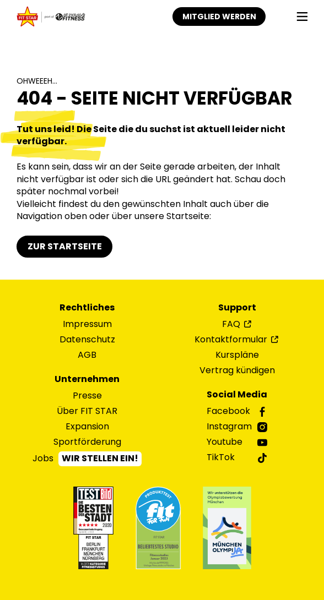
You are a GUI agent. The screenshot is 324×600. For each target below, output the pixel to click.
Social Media (237, 395)
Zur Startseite (65, 246)
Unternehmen (87, 379)
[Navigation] (302, 16)
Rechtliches (87, 308)
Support (237, 308)
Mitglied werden (219, 16)
